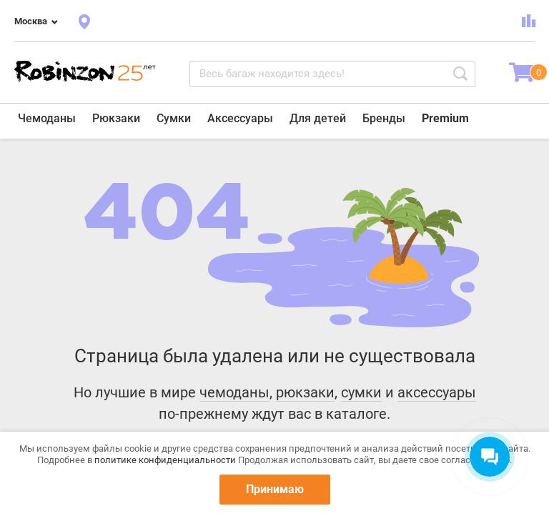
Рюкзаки (116, 118)
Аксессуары (240, 118)
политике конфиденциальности (165, 460)
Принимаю (275, 489)
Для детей (318, 118)
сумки (361, 392)
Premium (445, 118)
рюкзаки (305, 392)
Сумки (174, 118)
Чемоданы (47, 118)
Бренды (383, 118)
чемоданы (234, 392)
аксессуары (436, 392)
